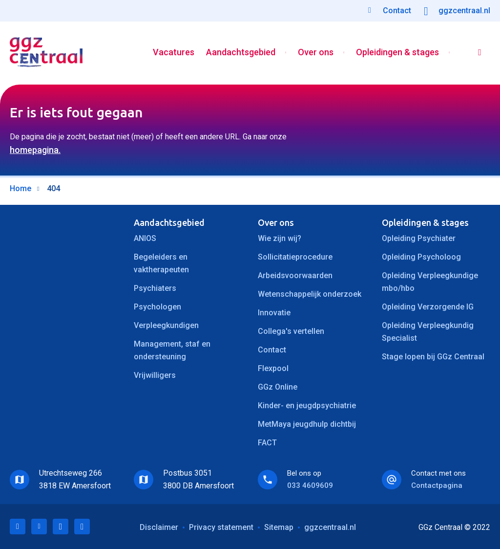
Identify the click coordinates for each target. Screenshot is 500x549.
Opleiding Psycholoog (421, 257)
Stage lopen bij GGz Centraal (433, 356)
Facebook (60, 526)
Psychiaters (155, 288)
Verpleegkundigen (166, 325)
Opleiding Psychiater (419, 238)
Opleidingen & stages (396, 53)
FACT (267, 442)
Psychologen (157, 306)
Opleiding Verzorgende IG (428, 306)
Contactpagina (436, 485)
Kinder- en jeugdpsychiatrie (307, 405)
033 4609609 (310, 485)
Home (20, 188)
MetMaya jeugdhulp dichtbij (307, 424)
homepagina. (35, 150)
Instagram (82, 526)
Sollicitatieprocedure (295, 257)
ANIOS (145, 238)
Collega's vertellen (291, 331)
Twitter (39, 526)
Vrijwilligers (155, 375)
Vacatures (173, 53)
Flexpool (273, 368)
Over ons (315, 53)
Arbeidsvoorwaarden (295, 275)
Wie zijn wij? (279, 238)
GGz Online (277, 387)
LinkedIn (17, 526)
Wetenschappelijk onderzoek (309, 294)
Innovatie (274, 312)
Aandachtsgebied (240, 53)
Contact (272, 349)
